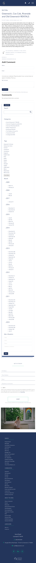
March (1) (11, 186)
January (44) (11, 320)
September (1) (12, 280)
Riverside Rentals (10, 55)
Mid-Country (6, 173)
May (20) (10, 313)
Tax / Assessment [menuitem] (4, 458)
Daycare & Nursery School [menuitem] (6, 477)
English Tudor (7, 155)
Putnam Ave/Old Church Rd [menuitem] (23, 460)
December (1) (12, 208)
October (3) (11, 278)
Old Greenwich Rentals (20, 53)
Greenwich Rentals (10, 53)
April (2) (10, 220)
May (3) (10, 196)
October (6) (11, 235)
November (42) (12, 328)
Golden (5, 166)
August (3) (11, 281)
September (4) (12, 237)
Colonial (5, 148)
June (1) (10, 263)
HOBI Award (6, 168)
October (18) (11, 330)
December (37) (12, 300)
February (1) (11, 188)
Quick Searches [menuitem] (4, 447)
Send (18, 400)
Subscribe (7, 105)
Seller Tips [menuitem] (3, 451)
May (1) (10, 287)
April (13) (11, 314)
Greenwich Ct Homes (8, 144)
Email (3, 71)
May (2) (10, 240)
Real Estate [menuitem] (3, 444)
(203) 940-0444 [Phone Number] (28, 3)
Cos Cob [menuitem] (19, 447)
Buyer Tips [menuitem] (3, 449)
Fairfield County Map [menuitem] (5, 460)
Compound (6, 150)
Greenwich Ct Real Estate (20, 51)
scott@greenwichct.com (18, 508)
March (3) (11, 222)
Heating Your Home (8, 146)
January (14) (11, 225)
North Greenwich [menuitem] (21, 453)
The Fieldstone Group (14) (12, 131)
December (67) (12, 326)
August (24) (11, 307)
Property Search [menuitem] (4, 442)
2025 (7, 183)
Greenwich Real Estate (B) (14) (12, 126)
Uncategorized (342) (10, 135)
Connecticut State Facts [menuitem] (22, 463)
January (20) (11, 294)
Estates (5, 160)
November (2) (12, 210)
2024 (7, 191)
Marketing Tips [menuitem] (4, 456)
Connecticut (6, 152)
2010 (7, 323)
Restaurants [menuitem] (3, 475)
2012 (7, 273)
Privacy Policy (21, 403)
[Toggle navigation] (32, 3)
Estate (5, 159)
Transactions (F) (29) (10, 133)
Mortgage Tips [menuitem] (4, 453)
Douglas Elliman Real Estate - (18, 506)
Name (3, 66)
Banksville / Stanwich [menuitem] (22, 458)
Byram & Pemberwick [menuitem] (22, 449)
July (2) (10, 194)
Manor (5, 169)
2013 (7, 249)
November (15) (12, 254)
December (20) (12, 252)
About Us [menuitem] (20, 472)
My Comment (5, 81)
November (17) (12, 302)
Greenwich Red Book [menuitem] (5, 491)
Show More (6, 176)
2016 (7, 205)
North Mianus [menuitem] (20, 451)
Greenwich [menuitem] (20, 442)
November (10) (12, 233)
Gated (5, 162)
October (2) (11, 212)
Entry (5, 157)
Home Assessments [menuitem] (5, 481)
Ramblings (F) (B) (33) (10, 130)
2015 (7, 215)
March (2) (11, 290)
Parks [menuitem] (2, 484)
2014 (7, 228)
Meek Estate (6, 171)
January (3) (11, 246)
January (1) (11, 202)
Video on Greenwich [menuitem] (5, 472)
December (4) (12, 232)
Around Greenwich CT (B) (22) (12, 123)
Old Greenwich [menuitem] (21, 444)
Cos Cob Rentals (9, 51)
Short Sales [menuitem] (3, 463)
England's (6, 153)
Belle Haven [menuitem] (20, 456)
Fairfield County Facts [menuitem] (22, 465)
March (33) (11, 316)
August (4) (11, 239)
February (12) (11, 292)
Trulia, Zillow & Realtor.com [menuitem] (6, 465)
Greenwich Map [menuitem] (4, 488)
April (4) (10, 242)
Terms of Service (27, 403)
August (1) (11, 259)
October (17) (11, 304)
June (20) (11, 311)
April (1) (10, 289)
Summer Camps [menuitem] (4, 486)
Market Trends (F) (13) (11, 128)
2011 (7, 297)
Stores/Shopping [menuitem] (4, 479)
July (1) (10, 261)
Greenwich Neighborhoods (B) (9, 59)
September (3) (12, 257)
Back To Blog (5, 10)
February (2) (11, 244)
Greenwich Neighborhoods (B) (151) (14, 124)
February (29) (11, 318)
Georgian (6, 164)
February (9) (11, 224)
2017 (7, 199)
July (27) (10, 309)
